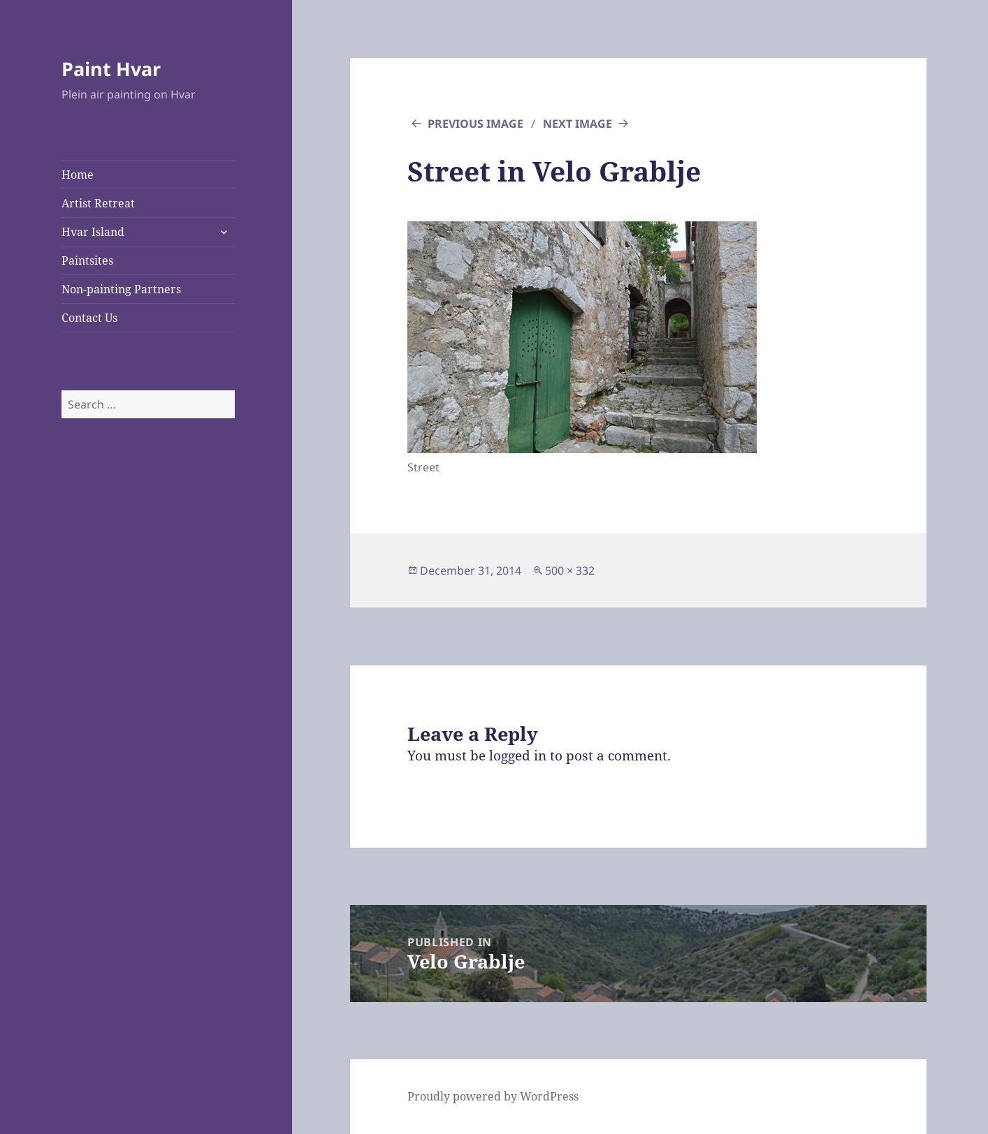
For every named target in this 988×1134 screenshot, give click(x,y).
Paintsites (87, 260)
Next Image (577, 123)
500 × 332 (570, 570)
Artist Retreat (98, 203)
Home (77, 174)
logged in (517, 755)
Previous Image (475, 123)
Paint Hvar (111, 69)
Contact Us (89, 317)
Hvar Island (92, 232)
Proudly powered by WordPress (493, 1096)
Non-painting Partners (121, 289)
